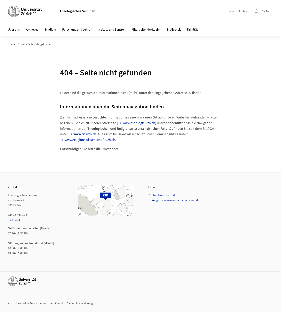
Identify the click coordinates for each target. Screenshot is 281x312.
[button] (128, 189)
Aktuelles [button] (32, 29)
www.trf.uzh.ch (84, 134)
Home (230, 11)
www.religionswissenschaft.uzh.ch (90, 139)
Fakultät (192, 29)
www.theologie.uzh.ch (139, 123)
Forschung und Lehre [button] (76, 29)
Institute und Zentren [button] (111, 29)
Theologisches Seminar (77, 11)
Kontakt (243, 11)
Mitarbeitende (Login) (146, 29)
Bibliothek (174, 29)
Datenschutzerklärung (80, 304)
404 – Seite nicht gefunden (36, 44)
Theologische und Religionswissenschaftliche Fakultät (174, 197)
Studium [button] (50, 29)
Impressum (46, 304)
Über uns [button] (14, 29)
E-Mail (16, 220)
